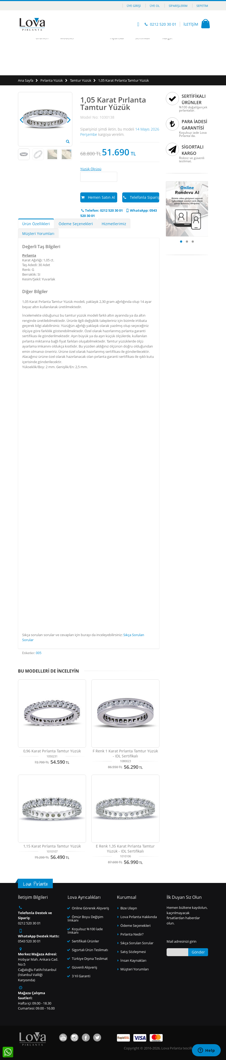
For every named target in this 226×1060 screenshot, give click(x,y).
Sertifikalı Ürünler (85, 941)
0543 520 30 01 (29, 941)
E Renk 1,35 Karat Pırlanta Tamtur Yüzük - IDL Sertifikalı (125, 849)
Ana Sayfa (25, 80)
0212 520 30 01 (163, 24)
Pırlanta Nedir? (132, 934)
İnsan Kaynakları (133, 960)
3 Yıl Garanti (81, 976)
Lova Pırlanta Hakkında (138, 916)
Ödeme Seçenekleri (76, 223)
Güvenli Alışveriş (84, 967)
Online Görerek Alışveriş (90, 908)
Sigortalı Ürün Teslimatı (90, 949)
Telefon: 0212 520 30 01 (101, 210)
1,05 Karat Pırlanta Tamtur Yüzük (123, 80)
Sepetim (202, 6)
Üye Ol (155, 6)
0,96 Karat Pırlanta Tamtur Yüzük (52, 750)
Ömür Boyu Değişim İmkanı (85, 918)
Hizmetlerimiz (114, 223)
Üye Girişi (134, 6)
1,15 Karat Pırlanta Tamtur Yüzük (52, 846)
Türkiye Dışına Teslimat (90, 958)
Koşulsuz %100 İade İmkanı (85, 931)
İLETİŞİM (190, 24)
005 (38, 653)
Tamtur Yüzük (80, 80)
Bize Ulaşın (128, 908)
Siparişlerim (178, 6)
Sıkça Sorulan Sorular (136, 943)
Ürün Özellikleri (36, 223)
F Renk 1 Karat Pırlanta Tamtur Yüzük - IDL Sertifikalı (125, 753)
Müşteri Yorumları (38, 233)
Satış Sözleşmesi (133, 951)
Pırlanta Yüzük (51, 80)
